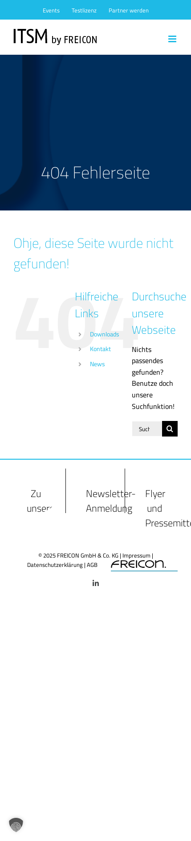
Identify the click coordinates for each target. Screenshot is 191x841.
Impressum (136, 555)
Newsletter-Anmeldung (111, 501)
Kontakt (100, 349)
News (97, 364)
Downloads (104, 334)
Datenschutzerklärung (55, 564)
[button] (16, 825)
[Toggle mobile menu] (173, 39)
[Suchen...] (147, 429)
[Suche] (170, 429)
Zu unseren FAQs (43, 508)
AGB (92, 564)
